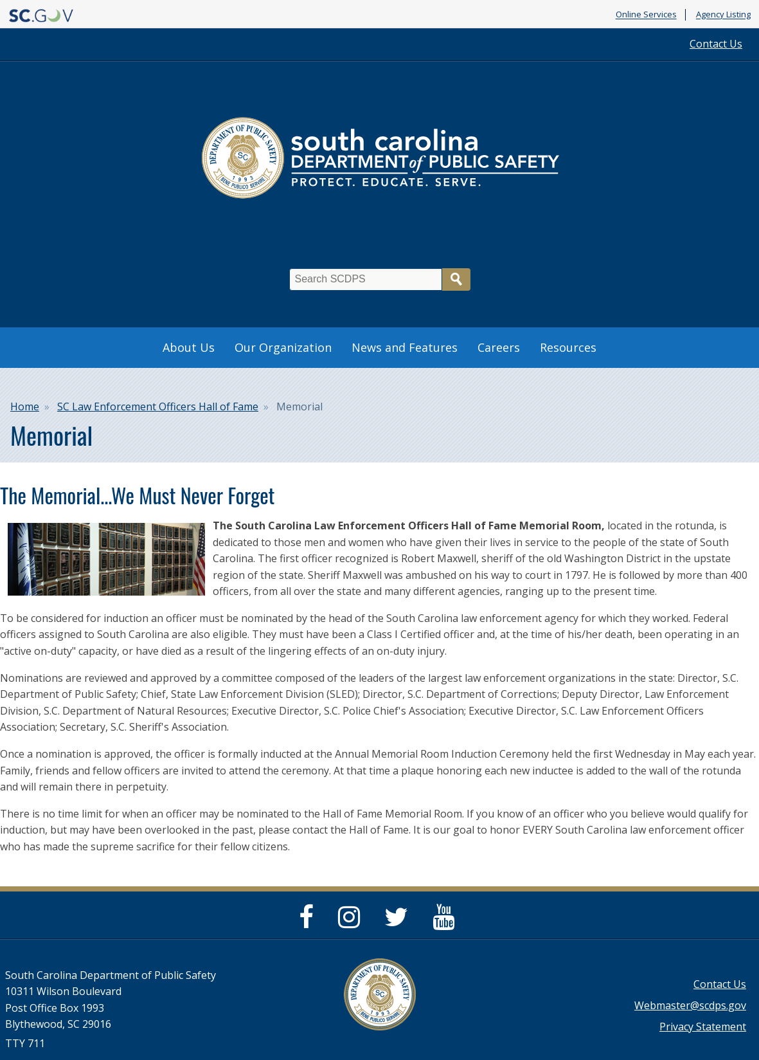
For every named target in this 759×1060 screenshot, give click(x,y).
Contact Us (716, 44)
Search (456, 279)
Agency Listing (723, 15)
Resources (568, 347)
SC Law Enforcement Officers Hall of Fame (157, 406)
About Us (189, 347)
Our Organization (283, 347)
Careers (499, 347)
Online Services (646, 15)
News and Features (405, 347)
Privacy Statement (702, 1026)
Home (24, 406)
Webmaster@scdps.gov (690, 1005)
